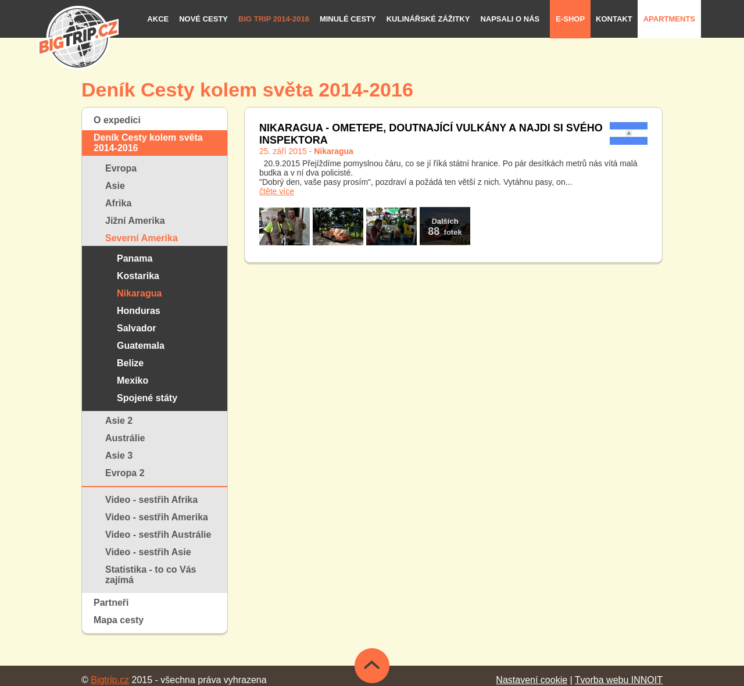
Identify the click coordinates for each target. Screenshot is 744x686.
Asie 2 (119, 421)
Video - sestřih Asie (148, 552)
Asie (115, 186)
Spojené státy (147, 398)
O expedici (117, 120)
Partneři (111, 603)
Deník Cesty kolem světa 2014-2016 (148, 143)
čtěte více (276, 191)
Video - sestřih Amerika (156, 517)
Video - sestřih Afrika (151, 500)
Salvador (136, 328)
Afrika (118, 203)
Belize (130, 363)
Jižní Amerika (135, 221)
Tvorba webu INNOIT (619, 680)
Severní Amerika (141, 238)
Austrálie (125, 438)
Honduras (138, 311)
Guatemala (140, 346)
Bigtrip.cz (110, 680)
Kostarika (138, 276)
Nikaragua (139, 293)
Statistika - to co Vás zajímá (150, 574)
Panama (134, 258)
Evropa (121, 168)
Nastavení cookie (531, 680)
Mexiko (132, 380)
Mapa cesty (119, 620)
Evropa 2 (125, 473)
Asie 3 (119, 455)
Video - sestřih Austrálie (158, 534)
